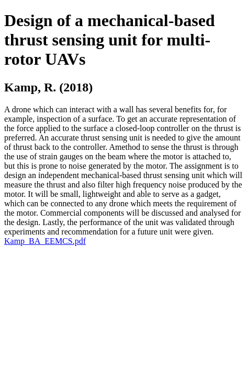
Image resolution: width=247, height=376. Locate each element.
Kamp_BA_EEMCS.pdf (45, 241)
